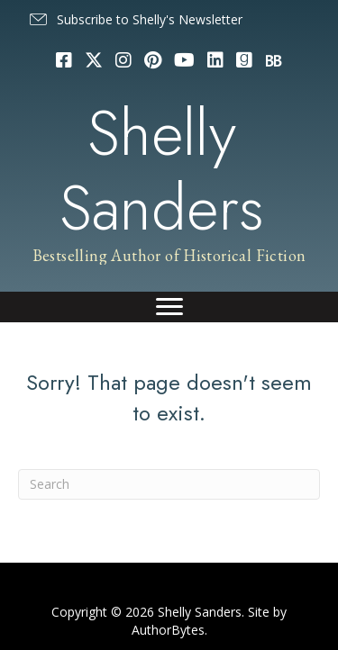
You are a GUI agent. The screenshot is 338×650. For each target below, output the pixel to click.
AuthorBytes (168, 629)
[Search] (169, 484)
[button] (134, 20)
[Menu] (169, 307)
